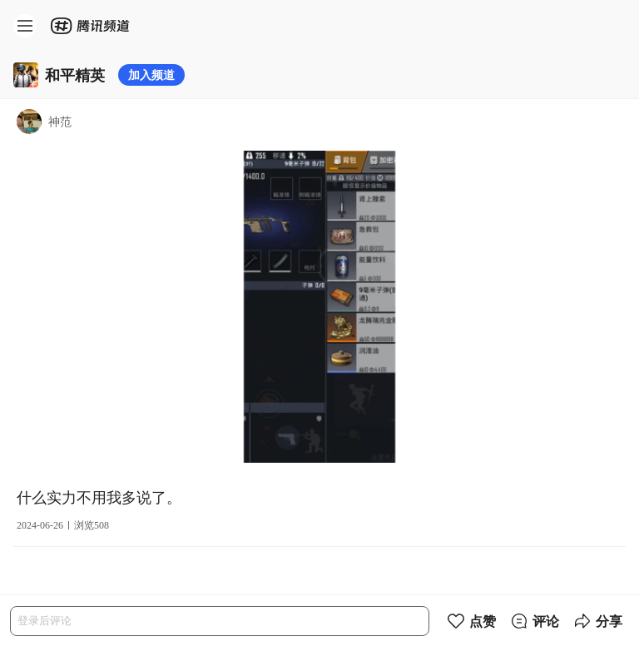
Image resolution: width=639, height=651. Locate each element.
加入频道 (151, 74)
